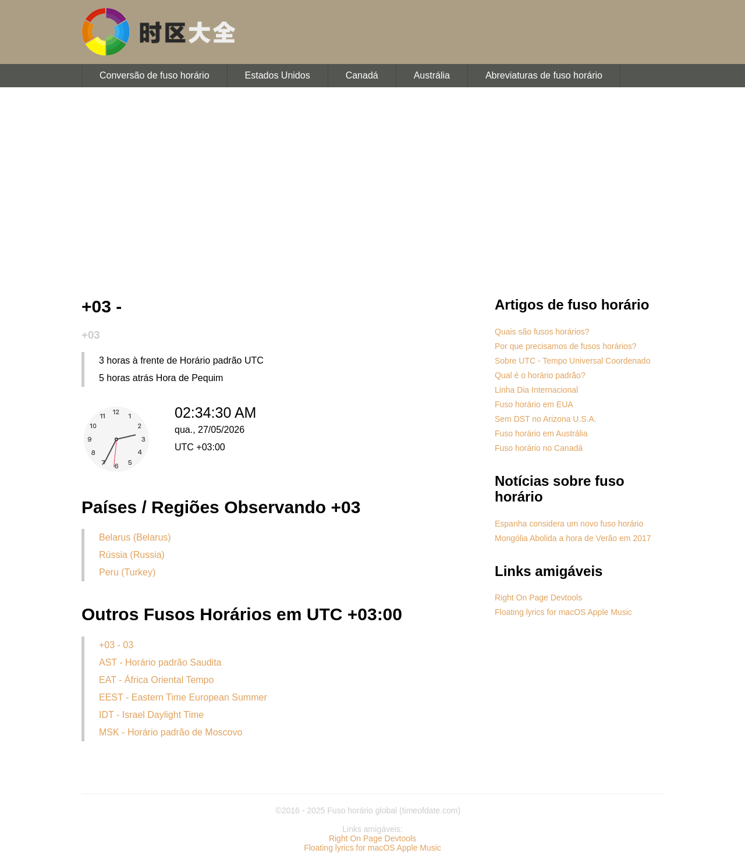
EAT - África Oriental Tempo (156, 680)
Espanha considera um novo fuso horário (569, 523)
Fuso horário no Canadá (539, 448)
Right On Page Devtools (538, 597)
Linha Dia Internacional (536, 389)
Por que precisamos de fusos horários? (566, 346)
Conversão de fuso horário (155, 75)
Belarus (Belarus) (135, 537)
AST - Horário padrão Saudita (160, 662)
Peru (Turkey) (127, 572)
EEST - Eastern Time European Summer (183, 697)
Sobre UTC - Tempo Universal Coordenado (572, 360)
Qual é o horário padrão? (540, 375)
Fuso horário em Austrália (541, 433)
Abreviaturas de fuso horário (543, 75)
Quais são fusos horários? (542, 331)
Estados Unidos (277, 75)
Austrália (432, 75)
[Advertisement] (372, 192)
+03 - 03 (116, 645)
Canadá (362, 75)
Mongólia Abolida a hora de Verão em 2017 (573, 538)
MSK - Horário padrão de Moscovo (170, 732)
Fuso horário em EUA (534, 404)
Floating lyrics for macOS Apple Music (563, 612)
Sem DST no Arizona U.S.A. (546, 419)
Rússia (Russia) (132, 555)
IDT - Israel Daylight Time (151, 715)
